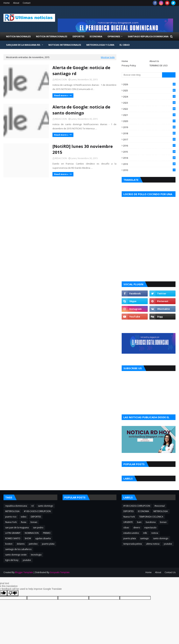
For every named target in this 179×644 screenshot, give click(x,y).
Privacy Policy (129, 65)
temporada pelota (132, 543)
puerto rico (10, 516)
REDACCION (61, 79)
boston (8, 543)
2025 (149, 90)
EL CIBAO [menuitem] (125, 44)
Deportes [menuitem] (78, 36)
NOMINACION (32, 532)
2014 (149, 157)
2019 (149, 127)
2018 (149, 133)
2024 (149, 96)
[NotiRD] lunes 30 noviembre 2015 (82, 149)
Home (6, 2)
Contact (26, 2)
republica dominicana (16, 505)
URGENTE (128, 522)
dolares (20, 543)
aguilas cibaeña (43, 538)
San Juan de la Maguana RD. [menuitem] (23, 44)
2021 (149, 115)
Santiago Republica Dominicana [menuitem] (148, 36)
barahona (151, 522)
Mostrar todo (108, 57)
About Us (154, 61)
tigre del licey (11, 560)
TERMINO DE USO (158, 65)
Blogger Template (24, 572)
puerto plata (48, 543)
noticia (154, 532)
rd (32, 505)
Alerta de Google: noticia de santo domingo (81, 110)
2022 (149, 108)
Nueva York (11, 522)
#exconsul (160, 505)
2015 (149, 151)
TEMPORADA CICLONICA (151, 516)
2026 (149, 84)
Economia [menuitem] (96, 36)
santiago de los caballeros (18, 549)
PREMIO (47, 532)
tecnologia (36, 554)
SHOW (28, 538)
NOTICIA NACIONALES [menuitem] (18, 36)
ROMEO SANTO (12, 538)
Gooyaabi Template (60, 572)
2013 (149, 164)
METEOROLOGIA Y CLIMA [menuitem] (100, 44)
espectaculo (150, 527)
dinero (136, 527)
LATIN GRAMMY (12, 532)
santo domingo (45, 505)
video (23, 516)
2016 (149, 145)
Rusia (23, 522)
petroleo (33, 543)
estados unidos (131, 532)
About (16, 2)
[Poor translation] (12, 593)
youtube (27, 560)
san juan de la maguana (17, 527)
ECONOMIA (143, 511)
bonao (34, 522)
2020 (149, 121)
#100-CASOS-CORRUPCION (37, 511)
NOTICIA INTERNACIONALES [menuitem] (51, 36)
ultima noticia (152, 543)
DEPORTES (36, 516)
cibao (126, 527)
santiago (144, 538)
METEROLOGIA (12, 511)
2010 (149, 170)
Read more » (61, 95)
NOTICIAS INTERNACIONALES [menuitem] (64, 44)
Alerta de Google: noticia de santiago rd (81, 70)
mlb (145, 532)
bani (139, 522)
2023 (149, 102)
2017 (149, 139)
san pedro (38, 527)
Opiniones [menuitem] (114, 36)
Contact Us (170, 572)
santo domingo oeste (16, 554)
